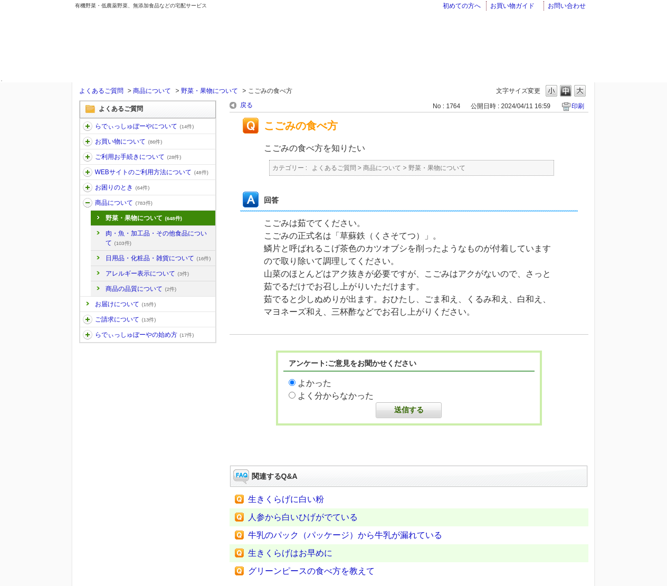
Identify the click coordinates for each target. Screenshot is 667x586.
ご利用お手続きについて (138, 156)
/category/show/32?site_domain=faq (87, 202)
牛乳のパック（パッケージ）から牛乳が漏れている (345, 535)
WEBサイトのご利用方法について (151, 172)
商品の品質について (141, 288)
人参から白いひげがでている (303, 517)
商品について (152, 90)
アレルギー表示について (147, 273)
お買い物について (129, 141)
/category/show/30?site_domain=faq (87, 172)
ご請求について (125, 319)
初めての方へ (462, 6)
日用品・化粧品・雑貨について (158, 258)
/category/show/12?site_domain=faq (87, 141)
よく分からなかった (336, 395)
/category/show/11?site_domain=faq (87, 126)
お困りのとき (122, 187)
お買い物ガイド (512, 6)
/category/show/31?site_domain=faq (87, 187)
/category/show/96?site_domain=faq (87, 319)
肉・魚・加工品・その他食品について (156, 238)
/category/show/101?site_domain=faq (87, 334)
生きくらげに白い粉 (286, 499)
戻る (246, 105)
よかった (314, 383)
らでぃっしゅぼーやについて (144, 126)
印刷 (577, 106)
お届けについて (125, 304)
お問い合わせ (567, 6)
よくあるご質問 (101, 90)
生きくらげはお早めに (290, 553)
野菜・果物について (209, 90)
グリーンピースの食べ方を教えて (311, 570)
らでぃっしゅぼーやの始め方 (144, 334)
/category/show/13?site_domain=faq (87, 157)
